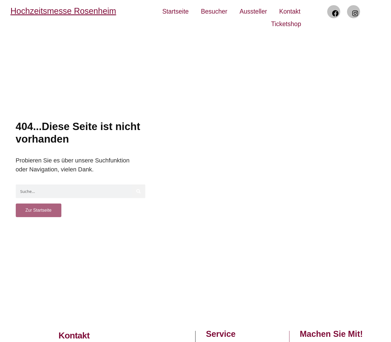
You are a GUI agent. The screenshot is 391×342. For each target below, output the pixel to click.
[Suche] (138, 191)
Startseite (175, 11)
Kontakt (289, 11)
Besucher (214, 11)
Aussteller (253, 11)
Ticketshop (286, 23)
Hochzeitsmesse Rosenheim (63, 11)
